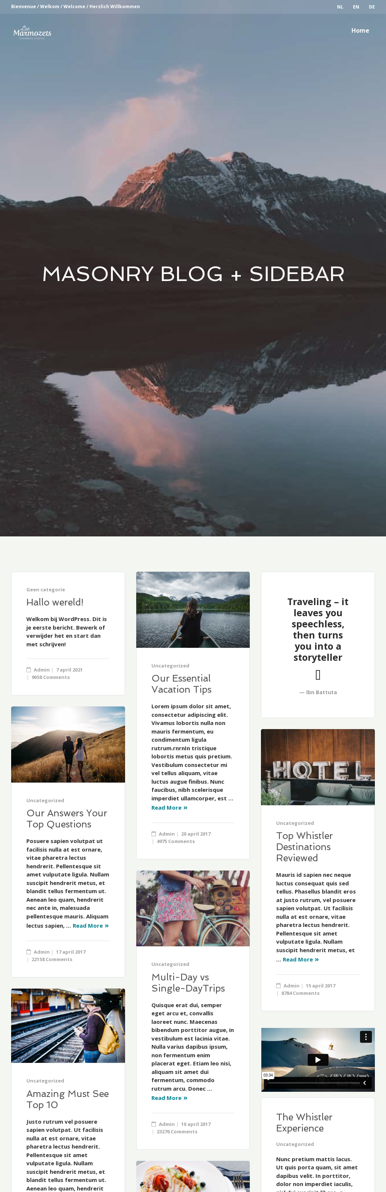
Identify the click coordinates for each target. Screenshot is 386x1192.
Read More (166, 807)
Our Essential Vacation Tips (181, 684)
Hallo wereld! (55, 602)
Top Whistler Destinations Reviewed (304, 846)
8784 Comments (300, 993)
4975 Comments (176, 841)
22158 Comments (52, 959)
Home (360, 30)
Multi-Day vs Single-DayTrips (188, 983)
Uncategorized (170, 665)
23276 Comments (177, 1131)
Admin (42, 669)
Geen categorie (45, 589)
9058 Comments (51, 677)
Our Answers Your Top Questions (66, 819)
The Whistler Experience (304, 1123)
